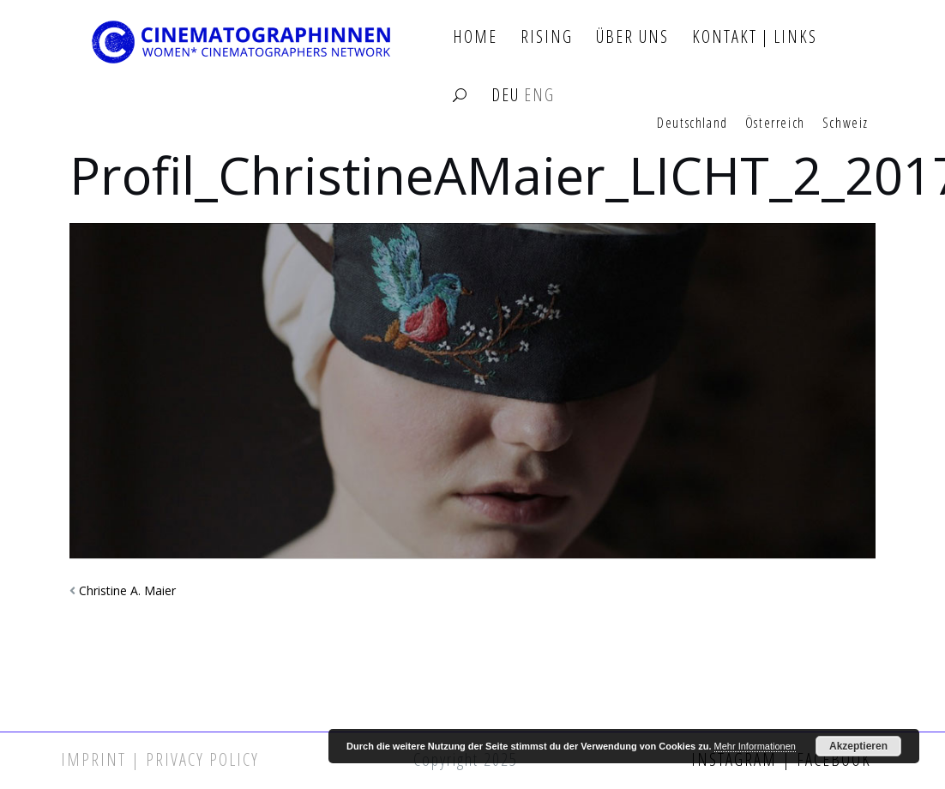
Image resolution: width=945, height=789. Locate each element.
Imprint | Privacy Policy (160, 759)
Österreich (775, 123)
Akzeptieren (858, 746)
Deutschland (692, 123)
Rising (547, 37)
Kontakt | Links (754, 37)
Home (475, 37)
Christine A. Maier (127, 590)
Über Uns (632, 37)
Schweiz (845, 123)
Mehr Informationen (755, 746)
